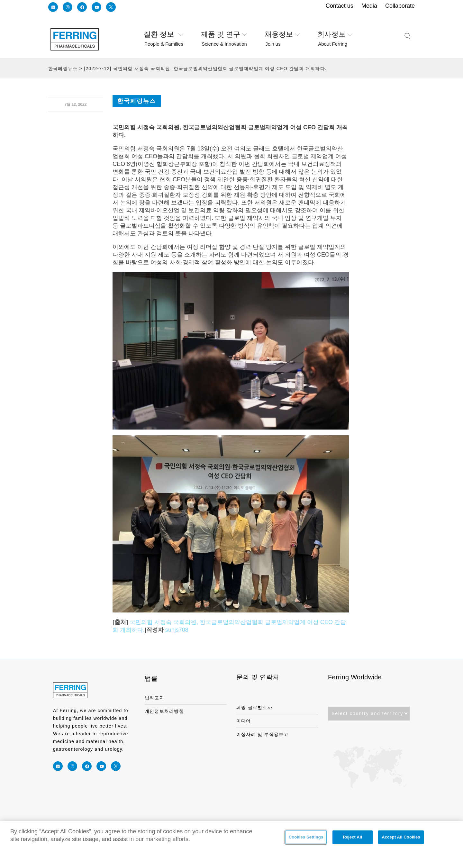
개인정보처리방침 (164, 711)
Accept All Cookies (401, 840)
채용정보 (282, 34)
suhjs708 (176, 630)
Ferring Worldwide (355, 677)
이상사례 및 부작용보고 (262, 734)
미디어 (243, 720)
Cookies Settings (306, 840)
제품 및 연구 (224, 34)
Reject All (352, 840)
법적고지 (154, 697)
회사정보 (334, 34)
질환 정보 (163, 34)
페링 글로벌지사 (254, 707)
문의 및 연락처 (257, 677)
